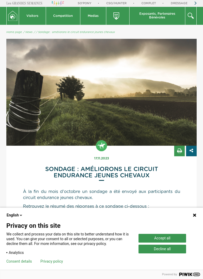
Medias (93, 15)
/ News (28, 32)
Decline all (162, 249)
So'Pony (84, 3)
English (15, 215)
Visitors (32, 15)
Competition (63, 15)
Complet (148, 3)
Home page (14, 32)
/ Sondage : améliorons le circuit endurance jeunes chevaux (75, 32)
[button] (32, 16)
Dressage (179, 3)
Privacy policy (51, 261)
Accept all (162, 238)
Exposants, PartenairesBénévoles (157, 15)
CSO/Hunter (116, 3)
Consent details (19, 261)
